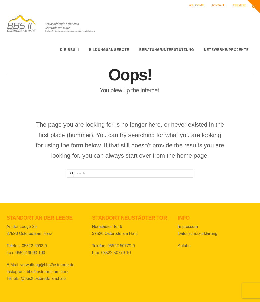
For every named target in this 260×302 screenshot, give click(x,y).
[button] (253, 6)
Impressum (188, 226)
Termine (239, 5)
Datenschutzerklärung (197, 233)
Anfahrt (184, 246)
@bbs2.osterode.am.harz (43, 278)
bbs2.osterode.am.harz (48, 272)
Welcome (196, 5)
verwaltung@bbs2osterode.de (47, 265)
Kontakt (217, 5)
